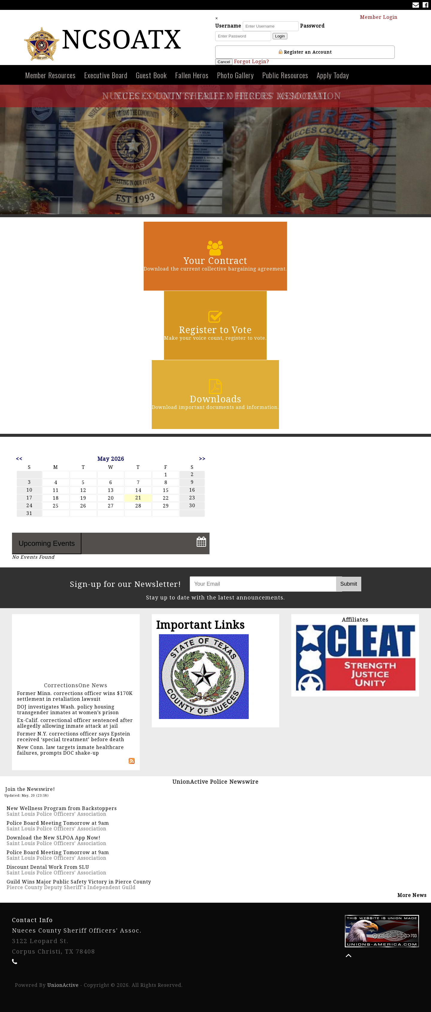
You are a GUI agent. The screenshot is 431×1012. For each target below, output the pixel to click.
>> (202, 459)
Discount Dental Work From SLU (48, 867)
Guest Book (151, 75)
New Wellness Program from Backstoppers (62, 808)
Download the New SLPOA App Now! (54, 838)
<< (19, 459)
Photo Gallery (235, 75)
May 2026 (110, 459)
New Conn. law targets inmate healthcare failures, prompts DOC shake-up (70, 750)
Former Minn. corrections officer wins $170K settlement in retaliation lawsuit (75, 696)
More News (412, 895)
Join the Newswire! (30, 789)
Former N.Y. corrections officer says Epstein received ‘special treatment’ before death (73, 736)
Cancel (224, 62)
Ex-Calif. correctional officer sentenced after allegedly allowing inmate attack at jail (75, 723)
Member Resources (50, 75)
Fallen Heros (192, 75)
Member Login (381, 17)
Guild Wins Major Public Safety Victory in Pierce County (79, 882)
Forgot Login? (251, 61)
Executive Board (106, 75)
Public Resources (285, 75)
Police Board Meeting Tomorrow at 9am (58, 823)
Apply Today (333, 75)
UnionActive (63, 985)
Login (280, 36)
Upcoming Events (47, 543)
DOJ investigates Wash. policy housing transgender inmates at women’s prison (68, 709)
